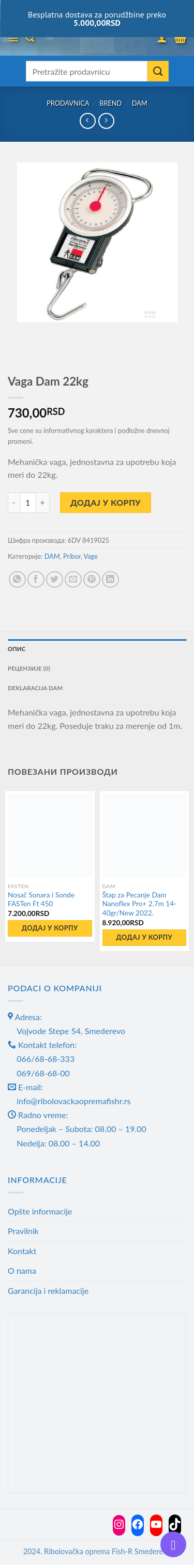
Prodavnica (68, 103)
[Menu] (13, 38)
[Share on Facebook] (35, 579)
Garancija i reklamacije (48, 1290)
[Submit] (157, 71)
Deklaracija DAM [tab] (35, 688)
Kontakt (22, 1251)
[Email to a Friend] (73, 579)
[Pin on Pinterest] (91, 579)
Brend (110, 103)
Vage (91, 556)
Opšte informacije (40, 1211)
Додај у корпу (105, 502)
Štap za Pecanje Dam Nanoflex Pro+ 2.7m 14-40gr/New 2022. (139, 904)
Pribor (72, 556)
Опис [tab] (16, 648)
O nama (22, 1270)
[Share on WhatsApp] (17, 579)
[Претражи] (30, 38)
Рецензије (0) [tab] (29, 668)
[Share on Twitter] (54, 579)
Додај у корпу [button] (50, 928)
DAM (139, 103)
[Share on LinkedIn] (110, 579)
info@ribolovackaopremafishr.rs (73, 1101)
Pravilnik (23, 1231)
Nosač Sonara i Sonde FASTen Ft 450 (41, 899)
